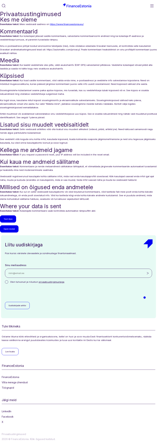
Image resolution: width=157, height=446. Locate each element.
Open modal (9, 229)
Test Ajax (8, 219)
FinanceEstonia (10, 377)
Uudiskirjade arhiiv (17, 305)
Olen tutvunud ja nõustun (37, 281)
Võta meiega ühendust (15, 382)
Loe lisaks (10, 351)
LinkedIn (6, 411)
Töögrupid (8, 387)
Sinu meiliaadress (15, 265)
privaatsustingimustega (51, 281)
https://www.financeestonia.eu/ (66, 24)
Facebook (8, 416)
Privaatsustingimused (14, 434)
